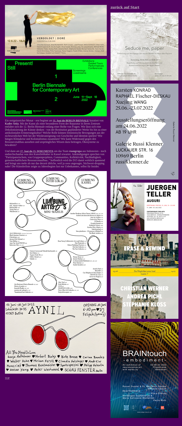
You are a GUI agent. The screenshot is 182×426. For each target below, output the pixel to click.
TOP (7, 378)
